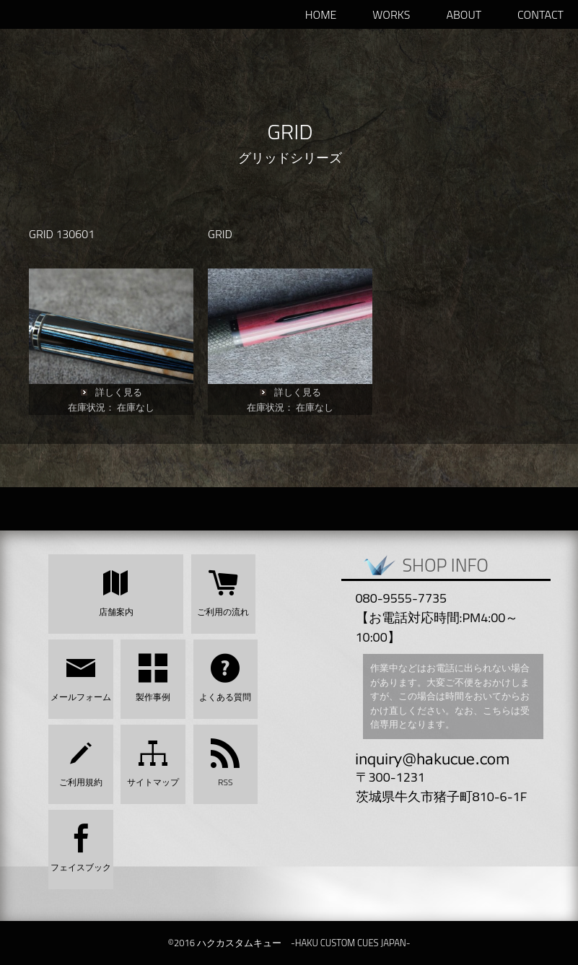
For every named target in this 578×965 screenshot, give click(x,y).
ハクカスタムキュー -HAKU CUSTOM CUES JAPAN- (86, 14)
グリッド (264, 157)
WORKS (391, 14)
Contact (540, 14)
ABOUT (463, 14)
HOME (321, 14)
